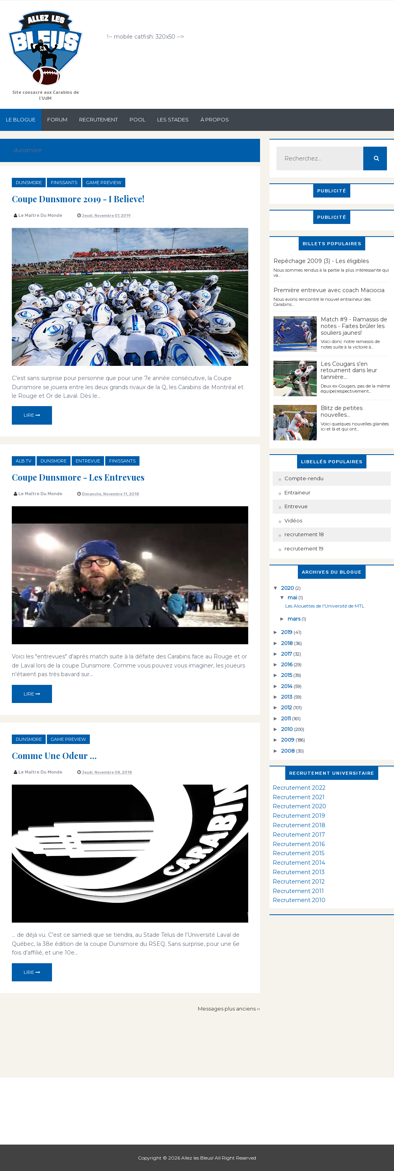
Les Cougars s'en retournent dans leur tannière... (349, 370)
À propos (215, 119)
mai (293, 597)
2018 (287, 643)
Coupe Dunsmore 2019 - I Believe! (94, 198)
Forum (57, 119)
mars (294, 618)
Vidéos (293, 520)
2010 (287, 729)
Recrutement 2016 (299, 844)
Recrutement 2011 (298, 891)
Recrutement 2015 (298, 853)
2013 (287, 697)
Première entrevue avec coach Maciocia (329, 290)
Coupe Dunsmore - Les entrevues (93, 476)
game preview (103, 182)
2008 (288, 751)
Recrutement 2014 (299, 862)
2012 (287, 707)
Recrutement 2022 (299, 787)
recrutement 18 (304, 534)
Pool (137, 119)
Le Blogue (20, 119)
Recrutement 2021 (299, 797)
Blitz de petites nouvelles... (341, 411)
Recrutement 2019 (299, 815)
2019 (287, 632)
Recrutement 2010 (299, 900)
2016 (287, 664)
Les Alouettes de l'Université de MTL (324, 606)
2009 (288, 740)
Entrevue (88, 461)
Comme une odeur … (63, 755)
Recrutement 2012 (299, 881)
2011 (286, 718)
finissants (64, 182)
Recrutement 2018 (299, 825)
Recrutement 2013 (299, 872)
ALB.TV (24, 461)
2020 (288, 588)
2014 (287, 686)
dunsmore (29, 182)
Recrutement (98, 119)
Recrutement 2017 (299, 834)
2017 (287, 654)
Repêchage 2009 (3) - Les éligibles (321, 261)
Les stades (173, 119)
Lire (32, 415)
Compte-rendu (303, 478)
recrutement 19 (303, 548)
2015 (287, 675)
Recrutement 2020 (299, 806)
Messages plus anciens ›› (229, 1008)
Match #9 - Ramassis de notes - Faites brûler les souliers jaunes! (354, 326)
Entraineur (297, 492)
